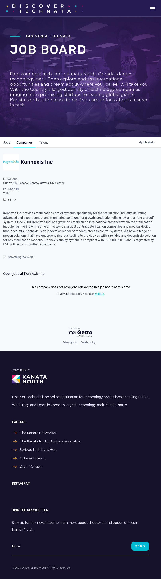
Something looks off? (18, 257)
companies (25, 142)
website (99, 293)
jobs (6, 142)
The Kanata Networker (38, 433)
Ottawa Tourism (33, 458)
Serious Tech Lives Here (39, 450)
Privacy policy (70, 342)
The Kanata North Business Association (50, 441)
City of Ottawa (31, 467)
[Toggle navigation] (152, 8)
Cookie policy (88, 342)
